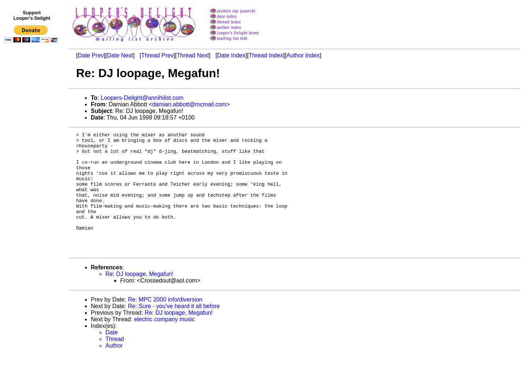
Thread (114, 363)
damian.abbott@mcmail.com (189, 104)
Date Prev (91, 55)
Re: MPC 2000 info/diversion (165, 324)
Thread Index (266, 55)
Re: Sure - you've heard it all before (174, 330)
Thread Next (193, 55)
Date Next (120, 55)
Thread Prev (157, 55)
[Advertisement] (32, 196)
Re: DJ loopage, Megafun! (139, 298)
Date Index (231, 55)
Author (114, 370)
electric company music (164, 343)
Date (111, 356)
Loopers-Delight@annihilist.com (142, 98)
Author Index (303, 55)
